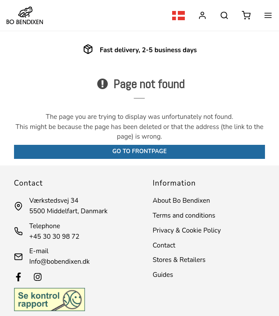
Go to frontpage (139, 151)
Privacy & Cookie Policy (187, 230)
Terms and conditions (184, 215)
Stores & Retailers (179, 259)
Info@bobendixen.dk (59, 261)
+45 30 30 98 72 (54, 236)
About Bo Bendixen (181, 200)
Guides (163, 274)
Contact (164, 245)
